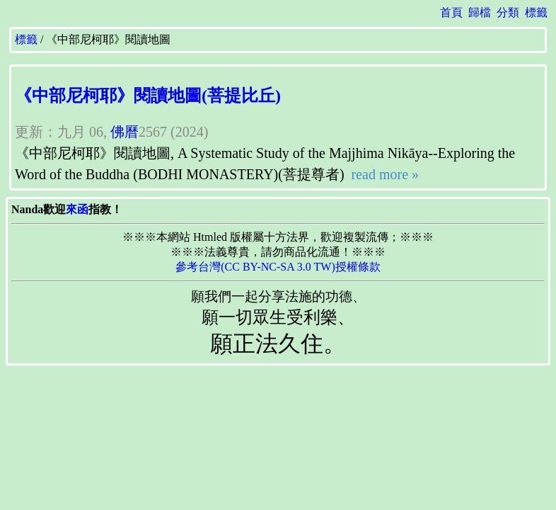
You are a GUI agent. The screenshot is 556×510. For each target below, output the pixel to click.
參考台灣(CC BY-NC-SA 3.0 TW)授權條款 (278, 267)
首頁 (451, 12)
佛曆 (124, 132)
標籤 (536, 12)
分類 (508, 12)
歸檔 (479, 12)
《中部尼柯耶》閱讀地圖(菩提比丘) (148, 95)
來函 (77, 209)
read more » (383, 174)
